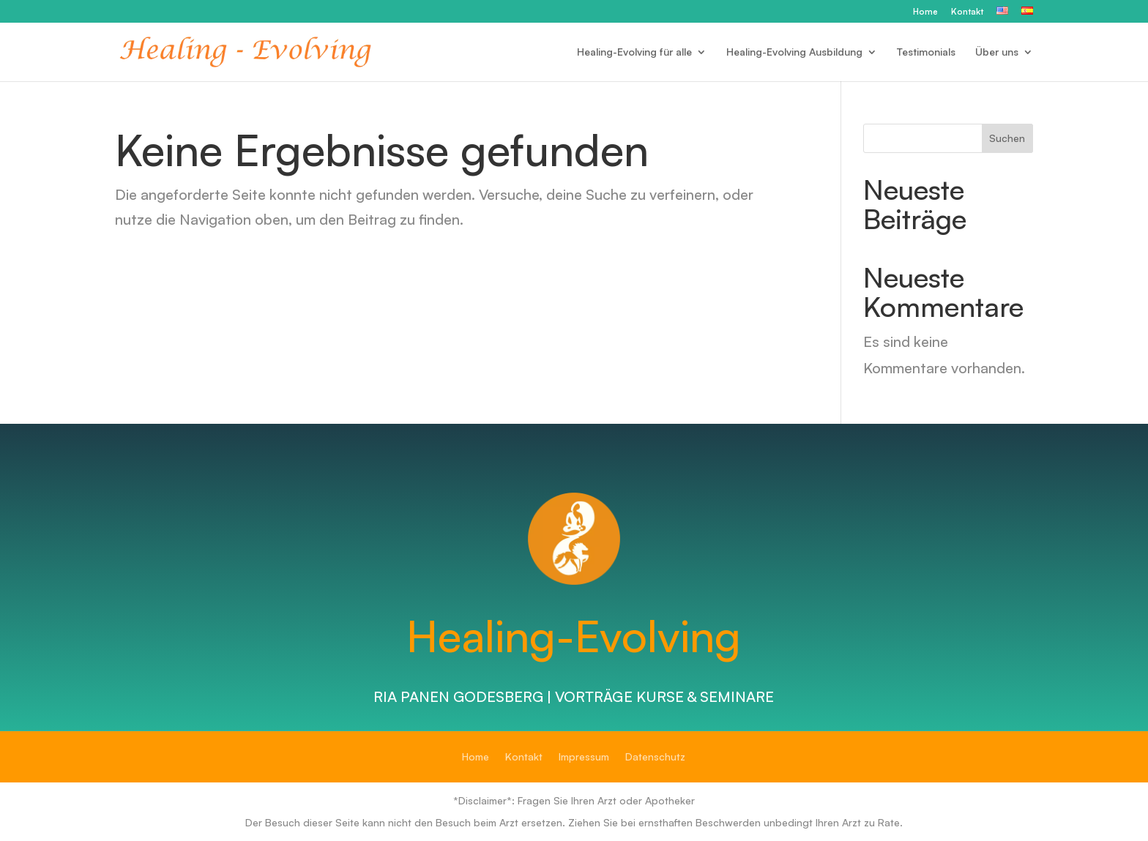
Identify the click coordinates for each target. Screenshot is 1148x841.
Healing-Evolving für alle (634, 52)
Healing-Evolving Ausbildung (794, 52)
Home (925, 12)
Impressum (584, 757)
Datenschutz (655, 757)
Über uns (996, 52)
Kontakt (967, 12)
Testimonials (926, 52)
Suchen (1007, 138)
